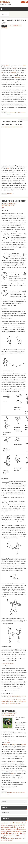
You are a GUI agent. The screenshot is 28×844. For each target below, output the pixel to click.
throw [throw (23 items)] (4, 837)
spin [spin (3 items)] (21, 835)
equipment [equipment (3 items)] (24, 829)
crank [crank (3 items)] (11, 829)
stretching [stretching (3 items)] (24, 835)
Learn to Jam (11, 205)
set (12, 761)
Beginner (4, 205)
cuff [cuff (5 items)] (14, 829)
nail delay (24, 699)
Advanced (4, 27)
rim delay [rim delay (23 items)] (20, 833)
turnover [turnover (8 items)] (13, 838)
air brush (9, 696)
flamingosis (17, 77)
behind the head (12, 698)
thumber (3, 703)
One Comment (23, 119)
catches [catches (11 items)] (4, 827)
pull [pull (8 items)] (14, 833)
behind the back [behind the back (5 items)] (10, 825)
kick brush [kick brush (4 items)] (20, 831)
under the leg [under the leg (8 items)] (20, 838)
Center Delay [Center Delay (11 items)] (11, 827)
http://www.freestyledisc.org (7, 663)
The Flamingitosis (8, 711)
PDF (3, 207)
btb (21, 698)
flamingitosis (6, 65)
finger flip (14, 699)
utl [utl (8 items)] (25, 838)
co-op (5, 699)
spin (8, 755)
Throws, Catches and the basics (13, 201)
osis (6, 81)
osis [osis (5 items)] (12, 833)
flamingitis (23, 744)
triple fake (11, 703)
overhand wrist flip (5, 701)
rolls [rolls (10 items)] (5, 836)
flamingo (15, 68)
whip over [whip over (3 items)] (3, 840)
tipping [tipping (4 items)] (8, 838)
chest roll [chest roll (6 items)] (21, 827)
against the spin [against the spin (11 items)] (7, 823)
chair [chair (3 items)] (18, 827)
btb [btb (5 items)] (18, 825)
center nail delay (5, 771)
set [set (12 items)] (17, 836)
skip (22, 701)
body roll (18, 698)
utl (19, 703)
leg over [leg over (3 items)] (24, 831)
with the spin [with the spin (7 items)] (9, 840)
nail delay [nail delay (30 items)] (6, 833)
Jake (10, 25)
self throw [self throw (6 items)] (10, 836)
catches (24, 65)
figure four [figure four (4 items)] (3, 831)
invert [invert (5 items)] (16, 831)
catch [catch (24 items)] (22, 824)
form (8, 168)
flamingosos (22, 112)
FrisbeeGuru (5, 2)
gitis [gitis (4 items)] (12, 831)
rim (25, 771)
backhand (14, 696)
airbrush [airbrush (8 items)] (23, 823)
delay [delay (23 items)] (17, 829)
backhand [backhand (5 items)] (3, 825)
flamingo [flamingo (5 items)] (8, 831)
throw (24, 701)
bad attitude (18, 696)
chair (2, 699)
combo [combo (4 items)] (2, 829)
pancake (11, 701)
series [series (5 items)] (14, 836)
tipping (7, 703)
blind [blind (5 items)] (16, 825)
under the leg (13, 72)
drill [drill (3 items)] (21, 829)
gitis (2, 72)
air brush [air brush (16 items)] (17, 822)
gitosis (23, 792)
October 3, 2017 (11, 127)
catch (8, 112)
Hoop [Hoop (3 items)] (14, 831)
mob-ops (13, 773)
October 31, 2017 (17, 25)
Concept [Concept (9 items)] (7, 829)
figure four (9, 699)
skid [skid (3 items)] (19, 835)
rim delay (19, 701)
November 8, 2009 (11, 203)
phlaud (15, 701)
